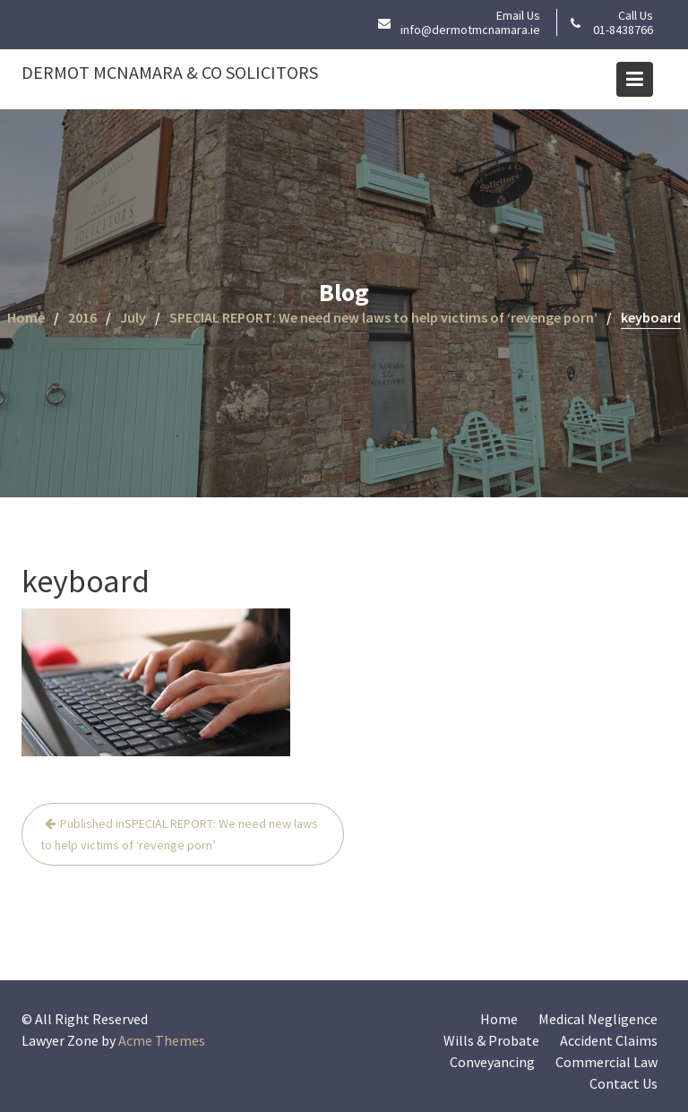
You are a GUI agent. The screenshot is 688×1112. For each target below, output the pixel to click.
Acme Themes (161, 1040)
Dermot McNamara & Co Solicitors (170, 72)
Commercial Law (606, 1062)
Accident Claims (609, 1040)
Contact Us (623, 1083)
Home (499, 1019)
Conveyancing (492, 1062)
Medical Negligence (598, 1019)
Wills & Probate (491, 1040)
